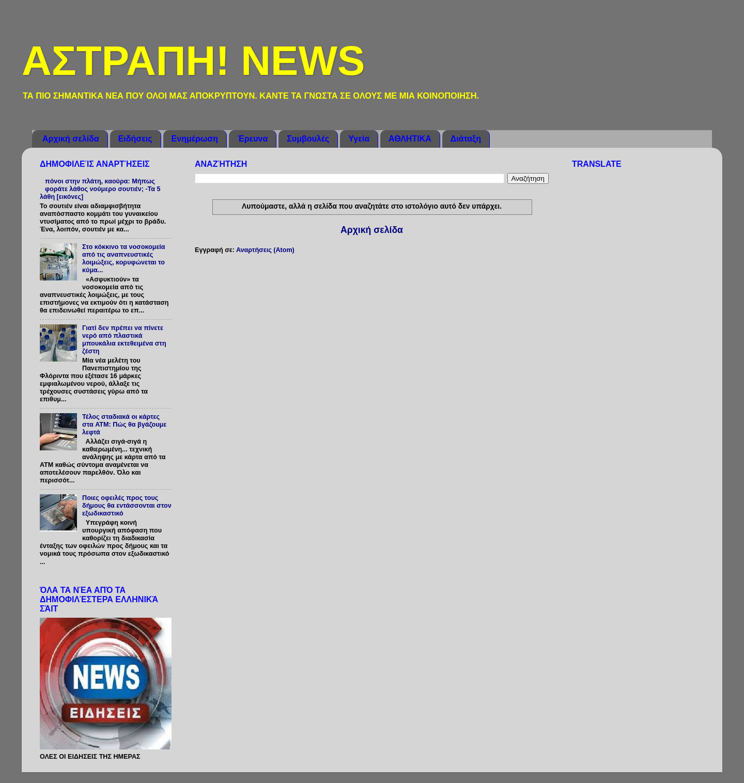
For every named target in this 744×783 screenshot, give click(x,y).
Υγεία (358, 138)
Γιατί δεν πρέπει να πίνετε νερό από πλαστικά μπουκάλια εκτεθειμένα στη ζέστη (124, 339)
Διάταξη (466, 138)
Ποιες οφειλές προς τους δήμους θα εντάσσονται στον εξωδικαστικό (127, 505)
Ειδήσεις (135, 138)
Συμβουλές (308, 138)
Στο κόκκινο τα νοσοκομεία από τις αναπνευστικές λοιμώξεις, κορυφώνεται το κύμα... (123, 258)
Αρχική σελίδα (70, 138)
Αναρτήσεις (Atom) (265, 250)
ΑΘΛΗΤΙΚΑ (410, 138)
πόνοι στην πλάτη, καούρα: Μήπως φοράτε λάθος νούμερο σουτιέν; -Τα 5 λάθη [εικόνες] (100, 189)
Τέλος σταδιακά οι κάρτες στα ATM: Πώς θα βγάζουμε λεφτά (124, 424)
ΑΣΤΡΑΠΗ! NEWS (193, 61)
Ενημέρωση (195, 138)
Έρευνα (252, 138)
